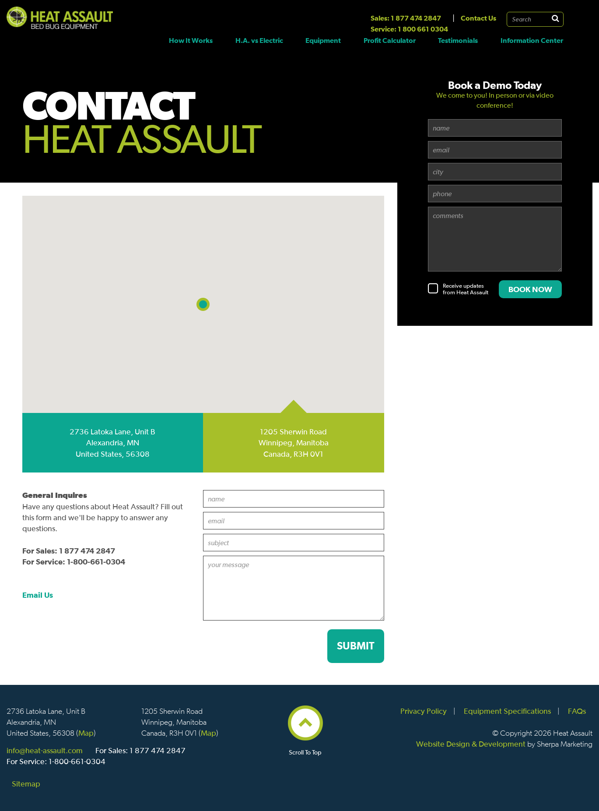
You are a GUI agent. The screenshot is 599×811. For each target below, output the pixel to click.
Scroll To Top (305, 748)
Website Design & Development (470, 743)
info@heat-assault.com (45, 750)
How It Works (191, 40)
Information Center (532, 40)
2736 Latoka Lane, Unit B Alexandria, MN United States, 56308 (112, 442)
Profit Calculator (390, 40)
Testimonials (458, 40)
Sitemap (26, 783)
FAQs (577, 711)
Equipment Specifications (507, 711)
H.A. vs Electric (259, 40)
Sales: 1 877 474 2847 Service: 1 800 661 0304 (409, 23)
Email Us (37, 595)
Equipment (323, 40)
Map (86, 732)
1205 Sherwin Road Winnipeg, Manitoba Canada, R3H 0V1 (294, 442)
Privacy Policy (423, 711)
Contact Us (478, 18)
